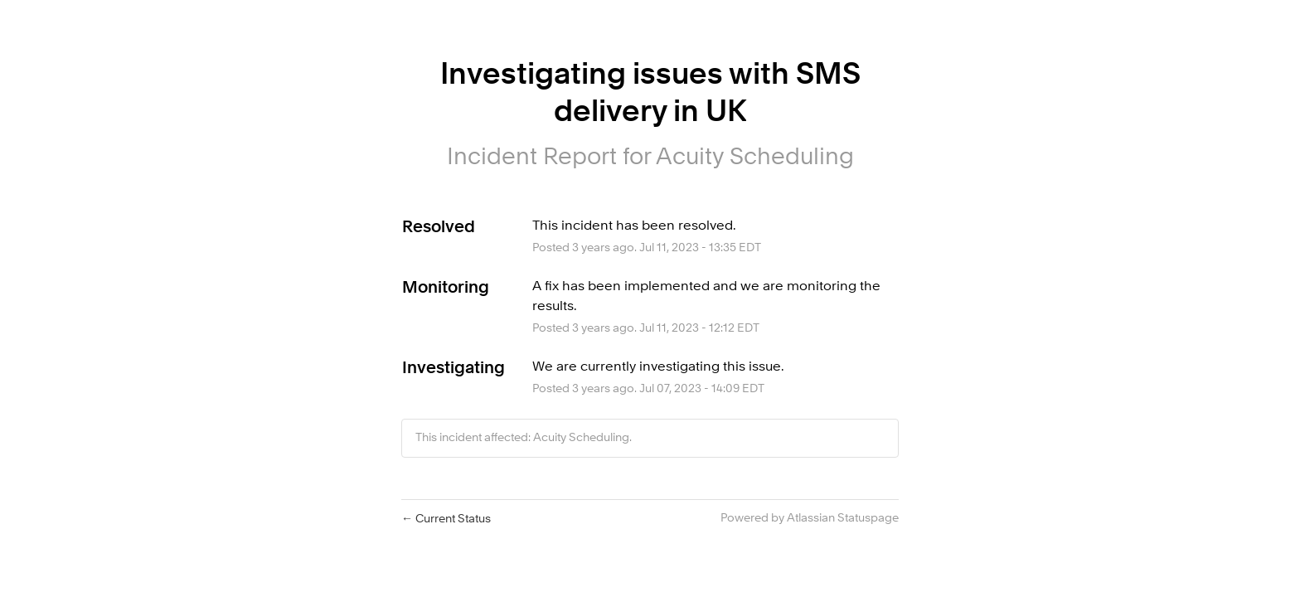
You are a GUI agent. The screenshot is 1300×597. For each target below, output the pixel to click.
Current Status (446, 519)
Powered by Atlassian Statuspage (809, 518)
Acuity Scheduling (755, 158)
